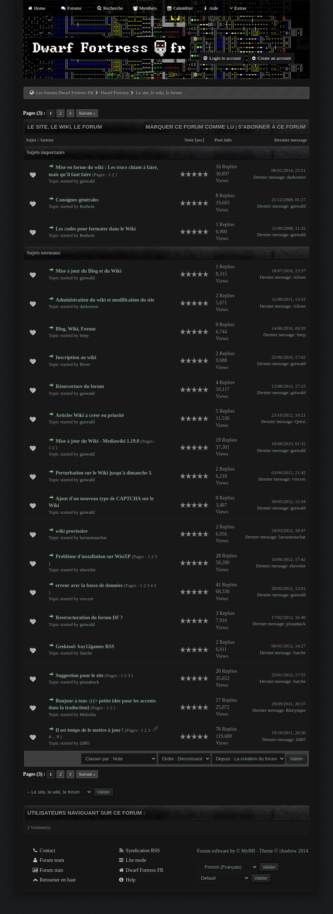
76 (218, 729)
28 (218, 555)
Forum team (48, 860)
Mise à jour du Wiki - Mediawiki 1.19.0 (97, 441)
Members (145, 8)
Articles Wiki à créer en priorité (90, 415)
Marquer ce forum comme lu (190, 127)
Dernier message (290, 140)
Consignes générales (77, 200)
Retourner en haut (54, 880)
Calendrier (180, 8)
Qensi (300, 421)
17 (218, 700)
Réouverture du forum (80, 386)
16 (218, 166)
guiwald (87, 181)
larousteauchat (93, 537)
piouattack (295, 623)
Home (36, 8)
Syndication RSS (139, 850)
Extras (237, 8)
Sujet (31, 140)
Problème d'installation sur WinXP (93, 556)
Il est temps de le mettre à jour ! (90, 730)
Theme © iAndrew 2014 (283, 851)
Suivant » (87, 113)
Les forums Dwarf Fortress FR (64, 92)
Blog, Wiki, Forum (76, 329)
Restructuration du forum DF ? (89, 617)
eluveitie (88, 569)
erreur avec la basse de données (89, 585)
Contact (43, 850)
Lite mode (132, 860)
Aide (210, 8)
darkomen (296, 177)
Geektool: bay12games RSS (85, 646)
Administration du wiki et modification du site (105, 300)
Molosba (88, 714)
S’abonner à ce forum (271, 127)
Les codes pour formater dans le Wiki (96, 229)
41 (218, 584)
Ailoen (299, 277)
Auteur (47, 140)
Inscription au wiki (76, 357)
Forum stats (47, 870)
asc (199, 140)
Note (189, 140)
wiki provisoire (72, 531)
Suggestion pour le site (80, 675)
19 (218, 440)
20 (218, 671)
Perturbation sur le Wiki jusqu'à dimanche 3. (104, 473)
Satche (86, 653)
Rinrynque (296, 710)
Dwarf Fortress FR (140, 870)
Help (127, 880)
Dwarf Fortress (115, 92)
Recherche (110, 8)
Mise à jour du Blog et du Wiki (89, 271)
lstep (84, 335)
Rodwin (87, 206)
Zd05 (84, 743)
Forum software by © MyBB (226, 851)
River (85, 364)
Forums (70, 8)
